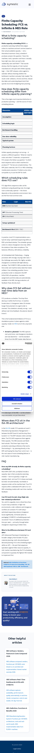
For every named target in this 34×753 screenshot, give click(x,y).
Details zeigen (25, 394)
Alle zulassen (17, 398)
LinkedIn (11, 587)
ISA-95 (8, 428)
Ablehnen (17, 408)
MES (15, 324)
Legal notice (17, 749)
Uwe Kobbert (7, 31)
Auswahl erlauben (17, 403)
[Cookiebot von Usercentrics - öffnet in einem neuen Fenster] (25, 343)
